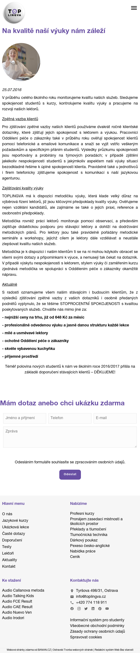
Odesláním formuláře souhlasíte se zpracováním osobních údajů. (70, 462)
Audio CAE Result (17, 607)
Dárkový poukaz (84, 541)
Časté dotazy (13, 534)
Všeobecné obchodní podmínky (97, 626)
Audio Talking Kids (18, 596)
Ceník (75, 557)
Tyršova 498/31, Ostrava (97, 591)
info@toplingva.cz (91, 597)
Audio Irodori (13, 618)
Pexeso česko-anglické (90, 546)
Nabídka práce (83, 552)
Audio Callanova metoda (23, 591)
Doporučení (12, 541)
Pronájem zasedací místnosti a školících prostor (96, 522)
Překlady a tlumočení (88, 530)
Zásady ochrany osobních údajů (97, 632)
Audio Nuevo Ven (17, 613)
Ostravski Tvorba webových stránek (73, 650)
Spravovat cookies (86, 637)
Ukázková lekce (15, 527)
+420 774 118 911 (91, 603)
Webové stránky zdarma (20, 650)
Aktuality (9, 560)
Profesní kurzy (82, 514)
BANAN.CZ (44, 650)
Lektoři (8, 554)
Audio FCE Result (17, 602)
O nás (7, 514)
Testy (6, 547)
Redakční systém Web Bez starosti (114, 650)
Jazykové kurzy (15, 521)
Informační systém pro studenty (97, 620)
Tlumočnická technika (88, 535)
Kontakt (8, 567)
